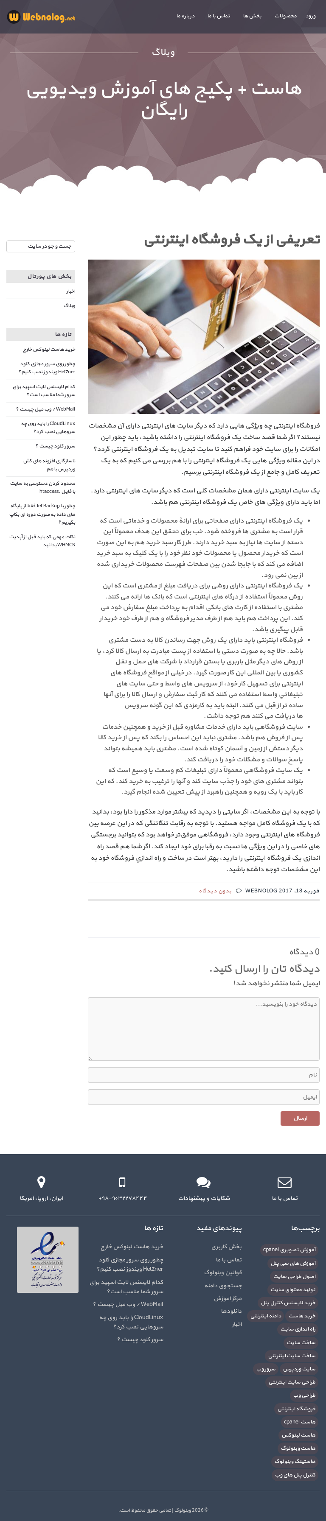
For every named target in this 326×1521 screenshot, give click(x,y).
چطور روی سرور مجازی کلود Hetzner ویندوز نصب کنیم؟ (46, 368)
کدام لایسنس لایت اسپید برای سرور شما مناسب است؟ (43, 391)
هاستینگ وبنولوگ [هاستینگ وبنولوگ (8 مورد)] (294, 1461)
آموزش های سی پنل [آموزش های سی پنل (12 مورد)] (292, 1263)
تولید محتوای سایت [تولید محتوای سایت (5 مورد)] (292, 1290)
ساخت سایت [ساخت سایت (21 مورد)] (301, 1343)
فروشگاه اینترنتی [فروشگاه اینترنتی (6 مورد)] (296, 1409)
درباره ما (185, 16)
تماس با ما (218, 16)
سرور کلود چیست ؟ (55, 446)
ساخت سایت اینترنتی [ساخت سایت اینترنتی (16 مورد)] (291, 1356)
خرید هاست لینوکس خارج (49, 349)
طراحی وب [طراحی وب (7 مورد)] (304, 1395)
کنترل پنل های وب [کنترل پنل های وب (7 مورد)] (295, 1475)
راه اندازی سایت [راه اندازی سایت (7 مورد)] (297, 1329)
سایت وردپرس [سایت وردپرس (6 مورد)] (299, 1369)
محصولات (285, 16)
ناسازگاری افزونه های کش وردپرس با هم (49, 465)
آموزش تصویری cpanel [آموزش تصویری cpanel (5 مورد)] (289, 1250)
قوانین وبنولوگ (223, 1272)
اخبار (70, 291)
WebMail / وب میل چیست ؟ (45, 409)
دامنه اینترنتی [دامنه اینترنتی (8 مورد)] (265, 1316)
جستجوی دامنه (223, 1285)
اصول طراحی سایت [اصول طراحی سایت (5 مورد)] (294, 1276)
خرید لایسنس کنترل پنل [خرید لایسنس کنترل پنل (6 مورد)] (288, 1303)
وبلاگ (69, 306)
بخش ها (252, 16)
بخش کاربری (226, 1246)
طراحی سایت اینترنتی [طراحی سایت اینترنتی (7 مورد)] (291, 1382)
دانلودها (231, 1311)
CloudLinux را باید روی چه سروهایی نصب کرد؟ (48, 428)
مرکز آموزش (228, 1298)
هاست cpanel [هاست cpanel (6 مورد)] (299, 1422)
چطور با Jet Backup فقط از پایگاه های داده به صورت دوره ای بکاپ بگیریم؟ (42, 514)
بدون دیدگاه (215, 891)
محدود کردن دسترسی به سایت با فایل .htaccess (42, 487)
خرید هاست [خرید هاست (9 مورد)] (301, 1316)
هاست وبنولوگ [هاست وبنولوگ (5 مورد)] (298, 1448)
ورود (310, 16)
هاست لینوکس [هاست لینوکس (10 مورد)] (298, 1435)
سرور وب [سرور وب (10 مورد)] (265, 1369)
